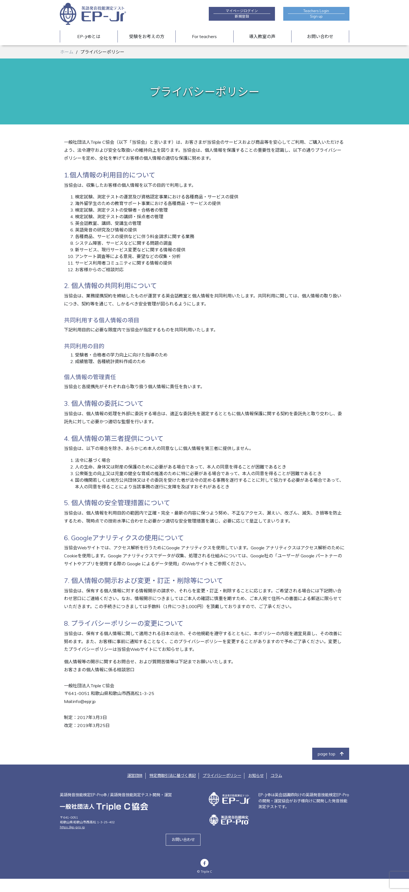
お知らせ (256, 789)
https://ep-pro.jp (72, 840)
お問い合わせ (320, 36)
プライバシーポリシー (222, 789)
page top (331, 767)
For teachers (204, 36)
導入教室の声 (262, 36)
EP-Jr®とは (88, 36)
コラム (276, 789)
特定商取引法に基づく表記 (172, 789)
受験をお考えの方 (146, 36)
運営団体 (135, 789)
